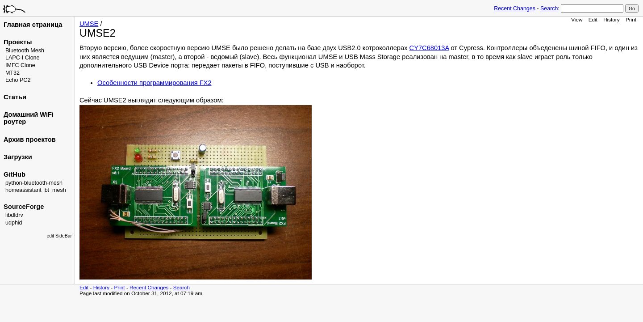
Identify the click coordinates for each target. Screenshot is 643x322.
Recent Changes (514, 8)
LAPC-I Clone (22, 58)
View (576, 19)
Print (631, 19)
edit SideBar (59, 235)
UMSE (88, 23)
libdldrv (14, 215)
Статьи (15, 97)
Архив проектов (30, 139)
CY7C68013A (429, 47)
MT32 (12, 73)
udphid (13, 223)
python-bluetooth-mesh (34, 183)
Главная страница (33, 24)
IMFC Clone (20, 65)
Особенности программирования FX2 (154, 82)
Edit (593, 19)
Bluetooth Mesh (24, 50)
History (611, 19)
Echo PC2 (17, 80)
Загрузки (18, 157)
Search (549, 8)
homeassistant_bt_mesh (35, 190)
